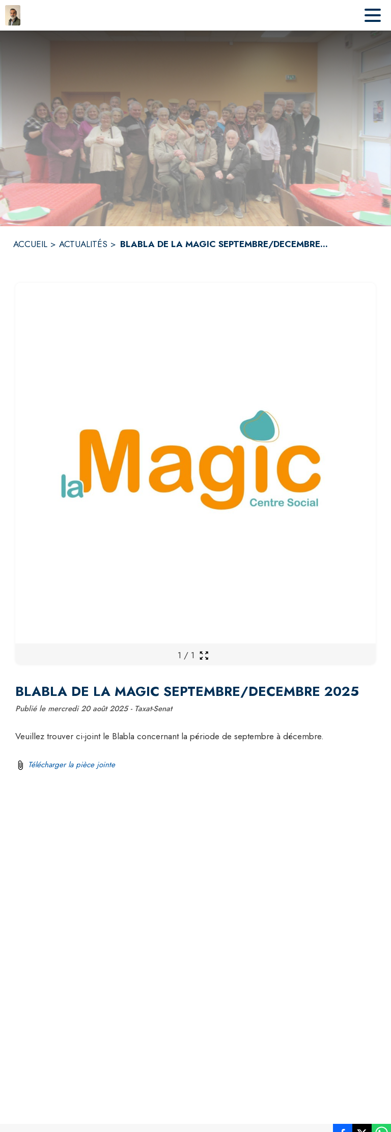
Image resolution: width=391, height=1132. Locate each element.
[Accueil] (12, 15)
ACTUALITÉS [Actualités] (83, 244)
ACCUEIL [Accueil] (30, 244)
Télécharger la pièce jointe (71, 764)
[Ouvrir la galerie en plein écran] (203, 655)
